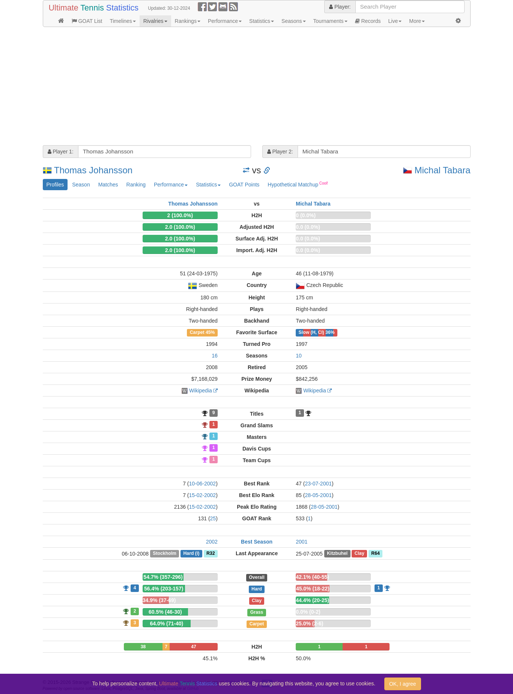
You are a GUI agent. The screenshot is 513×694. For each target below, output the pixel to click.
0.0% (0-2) (308, 612)
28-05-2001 (318, 495)
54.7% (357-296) (162, 577)
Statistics (261, 21)
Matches (108, 185)
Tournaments (330, 21)
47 (193, 646)
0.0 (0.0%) (308, 227)
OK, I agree (402, 684)
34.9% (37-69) (159, 600)
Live (395, 21)
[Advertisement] (257, 87)
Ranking (136, 185)
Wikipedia (200, 391)
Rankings (187, 21)
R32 (210, 553)
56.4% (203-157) (163, 589)
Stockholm (164, 553)
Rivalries (155, 21)
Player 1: (61, 152)
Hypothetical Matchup (298, 184)
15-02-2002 (202, 495)
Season (81, 185)
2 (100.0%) (180, 215)
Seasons (293, 21)
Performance (225, 21)
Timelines (122, 21)
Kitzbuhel (337, 553)
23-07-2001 (318, 484)
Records (368, 21)
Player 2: (280, 152)
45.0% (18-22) (312, 589)
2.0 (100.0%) (180, 227)
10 (299, 356)
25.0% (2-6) (309, 623)
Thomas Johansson (93, 170)
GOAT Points (244, 185)
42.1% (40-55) (312, 577)
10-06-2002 (202, 484)
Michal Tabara (443, 170)
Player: (340, 7)
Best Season (256, 542)
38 (143, 646)
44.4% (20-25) (312, 600)
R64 (375, 553)
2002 (212, 542)
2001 (301, 542)
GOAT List (87, 21)
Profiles (55, 185)
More (417, 21)
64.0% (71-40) (166, 623)
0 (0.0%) (306, 215)
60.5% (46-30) (165, 612)
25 (213, 518)
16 (215, 356)
